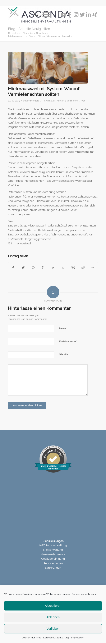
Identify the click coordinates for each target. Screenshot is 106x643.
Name (63, 328)
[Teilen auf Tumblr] (63, 267)
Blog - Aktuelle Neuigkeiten (29, 29)
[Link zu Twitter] (82, 14)
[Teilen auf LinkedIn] (53, 267)
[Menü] (44, 14)
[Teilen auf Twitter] (23, 267)
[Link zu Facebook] (70, 14)
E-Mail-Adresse (68, 341)
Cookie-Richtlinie (31, 637)
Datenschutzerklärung (56, 637)
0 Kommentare (31, 100)
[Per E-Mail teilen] (93, 267)
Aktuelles (50, 100)
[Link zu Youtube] (63, 14)
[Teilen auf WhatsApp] (33, 267)
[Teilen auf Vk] (73, 267)
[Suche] (34, 14)
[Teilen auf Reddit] (83, 267)
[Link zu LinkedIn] (89, 14)
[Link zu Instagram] (76, 14)
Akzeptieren (53, 605)
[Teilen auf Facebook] (13, 267)
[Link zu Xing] (95, 14)
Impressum (77, 637)
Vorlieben (53, 628)
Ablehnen (53, 617)
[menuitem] (34, 14)
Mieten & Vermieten (67, 100)
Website (63, 354)
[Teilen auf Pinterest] (43, 267)
